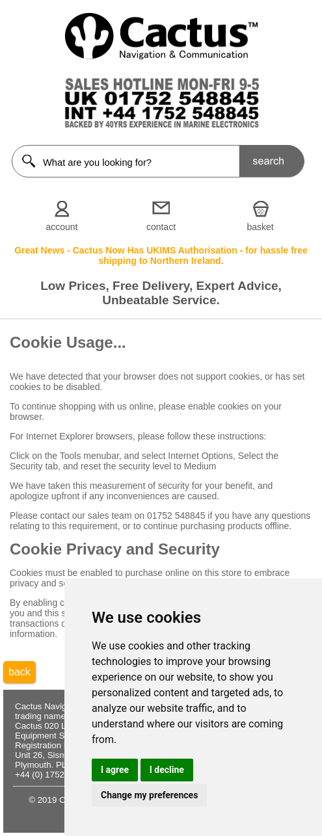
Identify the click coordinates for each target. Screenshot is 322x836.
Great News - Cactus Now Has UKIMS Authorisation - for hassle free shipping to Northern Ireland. (161, 255)
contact (161, 227)
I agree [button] (115, 769)
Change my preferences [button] (149, 795)
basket (260, 227)
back (19, 671)
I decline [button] (167, 769)
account (61, 227)
